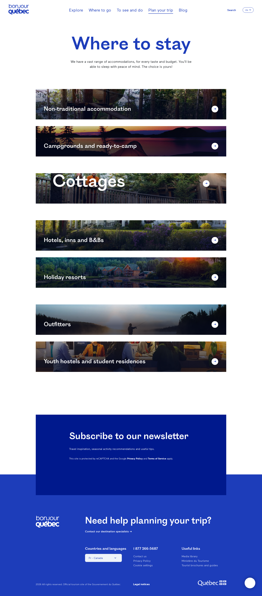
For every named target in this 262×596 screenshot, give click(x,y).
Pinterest (164, 476)
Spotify (173, 476)
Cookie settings (143, 565)
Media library (190, 556)
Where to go (100, 10)
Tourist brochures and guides (200, 565)
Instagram (155, 476)
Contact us (140, 556)
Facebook (147, 476)
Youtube (190, 476)
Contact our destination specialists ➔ (108, 531)
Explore (76, 10)
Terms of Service (157, 458)
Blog (183, 10)
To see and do (130, 10)
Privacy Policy (135, 458)
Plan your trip (160, 10)
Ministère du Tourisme (195, 560)
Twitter (181, 476)
